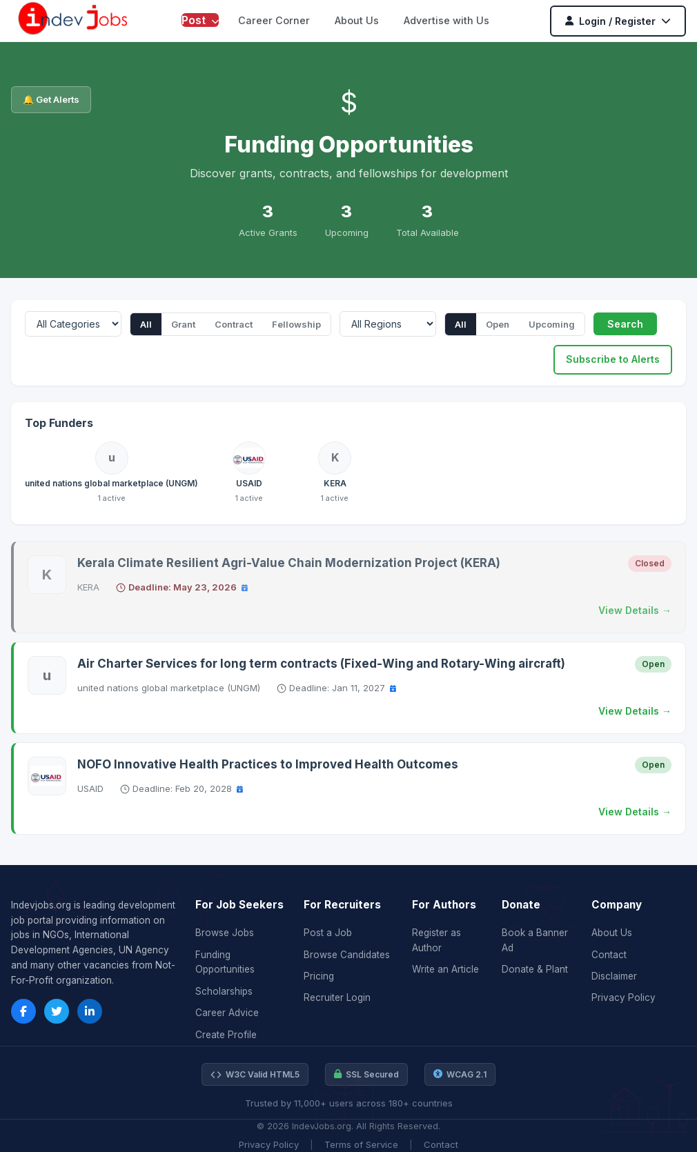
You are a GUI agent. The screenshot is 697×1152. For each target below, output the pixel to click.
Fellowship (296, 324)
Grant (183, 324)
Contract (234, 324)
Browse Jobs (224, 932)
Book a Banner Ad (535, 940)
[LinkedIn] (89, 1011)
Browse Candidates (347, 954)
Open (497, 324)
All (146, 324)
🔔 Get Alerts (51, 99)
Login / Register (618, 21)
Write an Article (445, 969)
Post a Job (328, 932)
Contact (609, 954)
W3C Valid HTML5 (255, 1074)
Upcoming (552, 324)
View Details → (634, 610)
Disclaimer (614, 976)
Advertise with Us (446, 20)
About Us (357, 20)
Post (200, 20)
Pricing (319, 976)
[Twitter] (56, 1011)
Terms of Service (361, 1144)
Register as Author (436, 940)
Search (625, 324)
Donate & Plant (535, 969)
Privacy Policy (623, 997)
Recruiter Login (337, 997)
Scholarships (224, 991)
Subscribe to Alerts (613, 359)
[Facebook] (23, 1011)
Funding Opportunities (225, 962)
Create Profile (226, 1034)
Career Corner (274, 20)
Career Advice (227, 1012)
